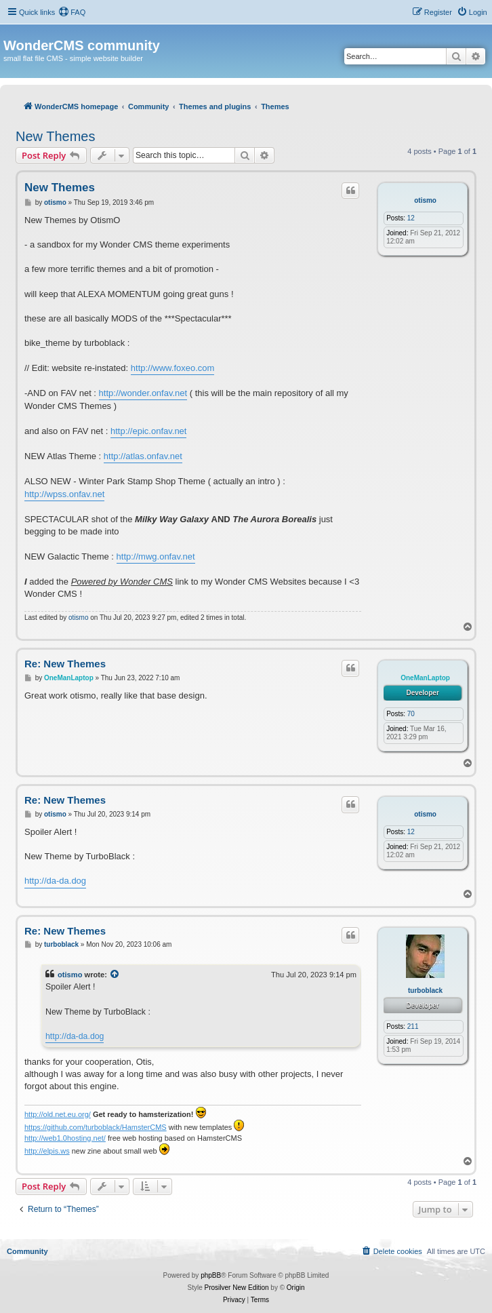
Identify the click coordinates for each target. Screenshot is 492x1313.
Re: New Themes (65, 663)
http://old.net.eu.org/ (57, 1114)
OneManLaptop (425, 678)
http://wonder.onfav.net (143, 393)
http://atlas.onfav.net (143, 456)
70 (411, 714)
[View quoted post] (115, 974)
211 (413, 1026)
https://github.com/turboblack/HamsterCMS (95, 1127)
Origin (296, 1287)
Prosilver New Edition (237, 1287)
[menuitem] (71, 12)
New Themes (55, 136)
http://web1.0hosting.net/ (65, 1138)
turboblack (425, 990)
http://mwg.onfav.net (156, 556)
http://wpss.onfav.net (64, 494)
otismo (425, 200)
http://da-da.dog (55, 881)
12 (411, 218)
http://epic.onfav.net (148, 431)
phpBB (211, 1275)
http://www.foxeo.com (173, 368)
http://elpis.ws (47, 1151)
